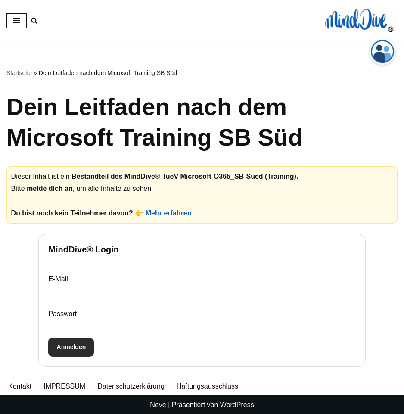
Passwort (62, 314)
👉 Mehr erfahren (163, 213)
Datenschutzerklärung (131, 386)
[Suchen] (34, 20)
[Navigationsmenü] (16, 20)
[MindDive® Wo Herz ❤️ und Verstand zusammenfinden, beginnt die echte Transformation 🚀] (359, 20)
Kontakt (19, 386)
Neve (158, 404)
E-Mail (58, 279)
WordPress (237, 404)
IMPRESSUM (64, 386)
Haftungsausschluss (207, 386)
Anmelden (71, 346)
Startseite (19, 72)
